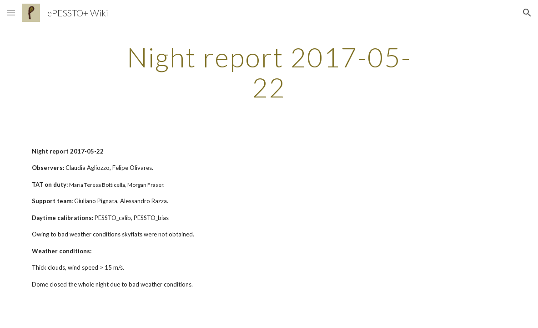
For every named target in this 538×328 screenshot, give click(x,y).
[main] (269, 72)
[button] (11, 12)
